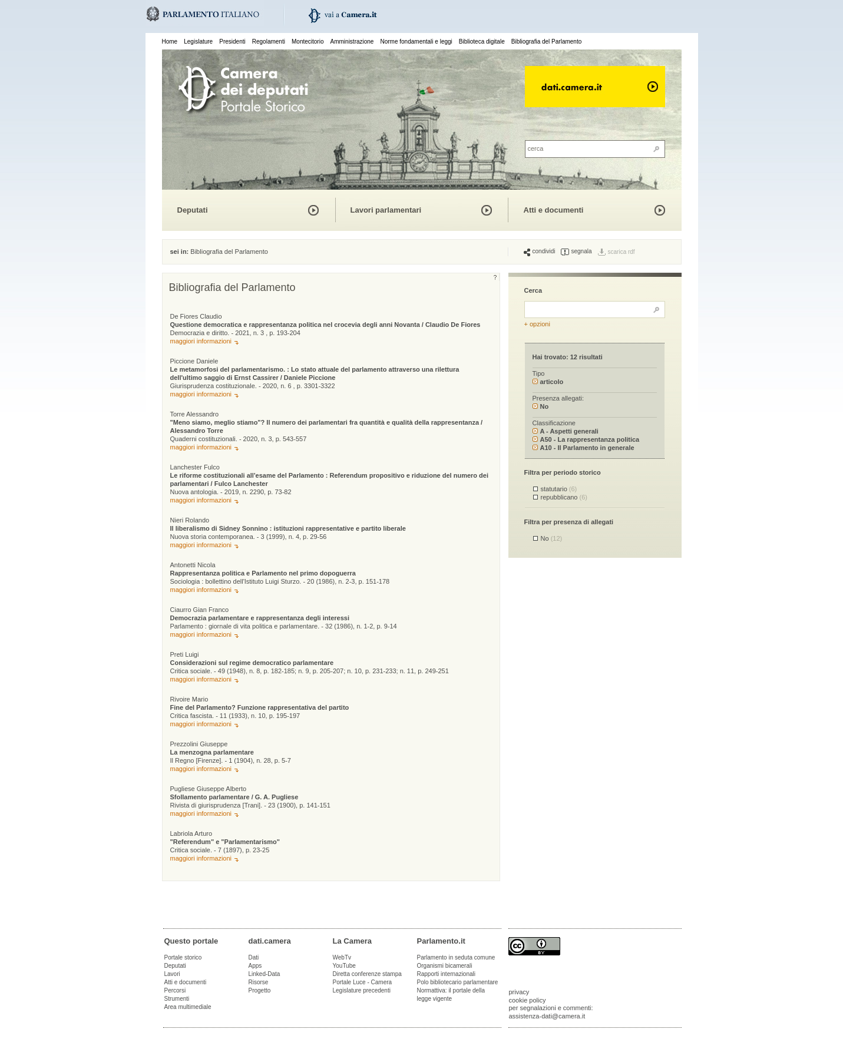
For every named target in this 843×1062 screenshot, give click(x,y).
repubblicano (564, 497)
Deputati (192, 210)
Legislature (198, 41)
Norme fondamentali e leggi (416, 41)
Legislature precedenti (362, 990)
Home (170, 41)
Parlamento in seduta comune (456, 957)
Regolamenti (268, 41)
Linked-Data (264, 974)
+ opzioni (537, 323)
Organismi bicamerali (444, 965)
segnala (576, 251)
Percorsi (175, 990)
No (541, 406)
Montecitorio (307, 41)
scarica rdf (621, 252)
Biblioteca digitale (482, 41)
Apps (255, 965)
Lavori (172, 974)
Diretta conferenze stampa (367, 974)
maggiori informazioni (201, 341)
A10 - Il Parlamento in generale (583, 448)
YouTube (344, 965)
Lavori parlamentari (386, 210)
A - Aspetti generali (566, 431)
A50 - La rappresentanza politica (586, 439)
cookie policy (527, 1000)
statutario (559, 489)
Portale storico (183, 957)
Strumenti (177, 998)
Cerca (533, 290)
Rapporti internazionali (446, 974)
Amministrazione (352, 41)
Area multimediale (187, 1007)
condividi (540, 251)
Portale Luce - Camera (362, 982)
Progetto (260, 990)
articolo (548, 382)
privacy (519, 991)
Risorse (259, 982)
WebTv (342, 957)
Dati (254, 957)
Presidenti (232, 41)
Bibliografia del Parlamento (546, 41)
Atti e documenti (554, 210)
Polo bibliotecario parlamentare (457, 982)
